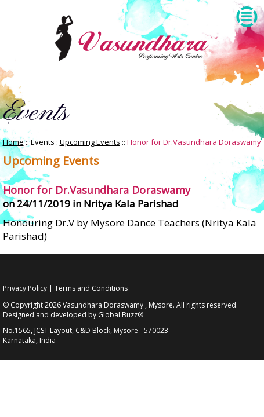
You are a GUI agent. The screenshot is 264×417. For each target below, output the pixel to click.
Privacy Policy (25, 288)
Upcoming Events (90, 142)
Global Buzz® (120, 315)
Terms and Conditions (91, 288)
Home (13, 142)
